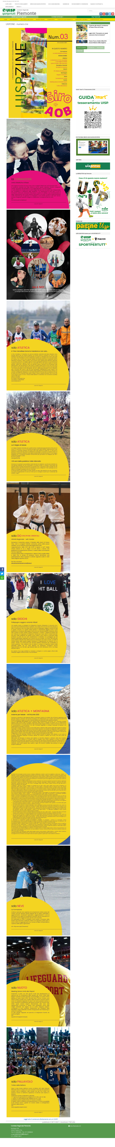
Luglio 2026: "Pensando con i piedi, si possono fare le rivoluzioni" (98, 34)
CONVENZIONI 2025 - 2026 (96, 19)
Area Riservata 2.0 (74, 1126)
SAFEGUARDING (9, 6)
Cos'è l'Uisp (8, 4)
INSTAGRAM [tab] (100, 47)
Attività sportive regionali (19, 17)
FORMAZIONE (51, 19)
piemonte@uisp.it (21, 1134)
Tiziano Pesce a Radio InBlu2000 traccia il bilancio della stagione (98, 41)
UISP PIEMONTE (14, 19)
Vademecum (66, 4)
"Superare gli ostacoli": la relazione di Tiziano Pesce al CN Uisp (98, 26)
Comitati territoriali (57, 17)
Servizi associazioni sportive (38, 4)
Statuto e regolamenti (21, 4)
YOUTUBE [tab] (79, 51)
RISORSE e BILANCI (40, 19)
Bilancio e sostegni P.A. (97, 4)
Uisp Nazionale (95, 17)
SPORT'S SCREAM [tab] (81, 47)
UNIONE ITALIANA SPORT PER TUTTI (11, 1)
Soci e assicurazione (54, 4)
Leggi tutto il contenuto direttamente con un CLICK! (41, 1119)
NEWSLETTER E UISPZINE (81, 19)
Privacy (19, 6)
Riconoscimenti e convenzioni (80, 4)
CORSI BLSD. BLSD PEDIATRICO (65, 19)
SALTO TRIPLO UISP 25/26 (27, 19)
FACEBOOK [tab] (91, 47)
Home (5, 19)
